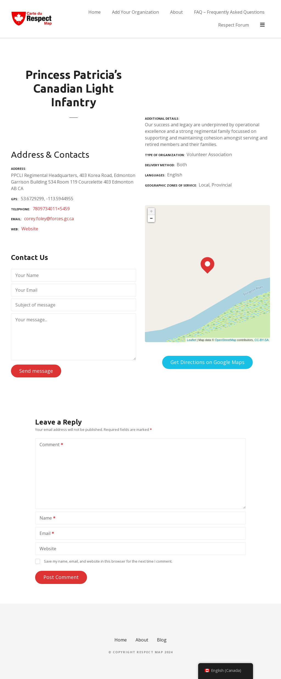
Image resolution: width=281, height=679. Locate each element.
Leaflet (191, 340)
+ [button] (151, 211)
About (161, 19)
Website (29, 229)
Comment (49, 445)
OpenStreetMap (225, 340)
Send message (36, 371)
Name (45, 518)
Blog (162, 640)
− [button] (151, 218)
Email (45, 533)
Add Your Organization (120, 19)
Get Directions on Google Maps (207, 362)
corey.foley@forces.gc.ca (49, 219)
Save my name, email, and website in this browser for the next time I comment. (108, 561)
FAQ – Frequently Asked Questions (214, 19)
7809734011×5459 (51, 209)
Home (79, 19)
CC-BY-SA (261, 340)
